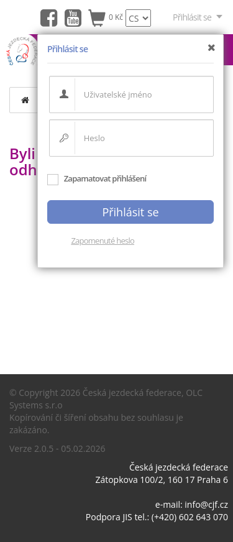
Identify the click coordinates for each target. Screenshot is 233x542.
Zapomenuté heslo (102, 240)
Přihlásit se (198, 17)
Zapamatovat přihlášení (96, 178)
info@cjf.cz (206, 504)
